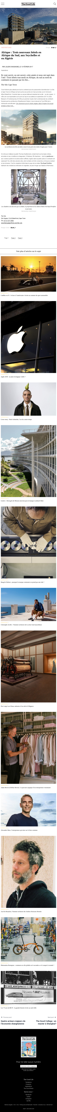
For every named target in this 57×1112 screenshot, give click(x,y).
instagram (29, 1099)
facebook (28, 1094)
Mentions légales (9, 1104)
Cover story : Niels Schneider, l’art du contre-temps (16, 419)
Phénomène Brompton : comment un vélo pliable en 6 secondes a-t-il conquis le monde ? (27, 965)
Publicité (35, 1104)
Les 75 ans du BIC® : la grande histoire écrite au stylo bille (18, 1008)
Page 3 (20, 238)
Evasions (28, 1084)
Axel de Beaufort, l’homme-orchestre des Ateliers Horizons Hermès (21, 911)
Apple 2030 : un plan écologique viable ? (13, 377)
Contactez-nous (42, 1104)
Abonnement (49, 1104)
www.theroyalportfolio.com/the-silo (11, 223)
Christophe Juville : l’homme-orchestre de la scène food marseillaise (21, 625)
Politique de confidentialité (26, 1104)
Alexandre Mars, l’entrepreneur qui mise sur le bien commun (19, 830)
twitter (28, 1096)
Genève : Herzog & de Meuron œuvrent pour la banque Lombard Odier (22, 501)
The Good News (28, 1088)
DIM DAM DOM (30, 1108)
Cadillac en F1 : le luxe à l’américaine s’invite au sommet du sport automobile (24, 295)
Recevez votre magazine (28, 1066)
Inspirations (6, 47)
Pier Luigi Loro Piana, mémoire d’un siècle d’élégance (17, 706)
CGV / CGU (16, 1104)
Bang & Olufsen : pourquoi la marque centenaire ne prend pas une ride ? (22, 582)
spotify (29, 1101)
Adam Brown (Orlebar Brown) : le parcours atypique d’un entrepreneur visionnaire (26, 787)
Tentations (28, 1082)
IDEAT (24, 1108)
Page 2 (13, 238)
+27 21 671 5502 (8, 220)
